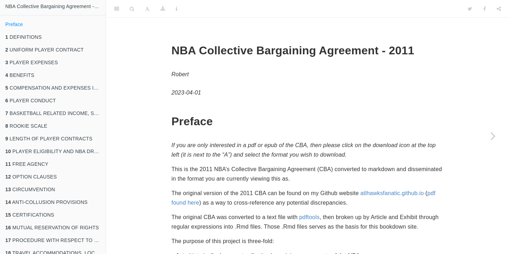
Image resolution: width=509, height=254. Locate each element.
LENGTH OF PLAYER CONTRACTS (49, 138)
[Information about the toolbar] (176, 9)
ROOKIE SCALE (26, 126)
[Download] (162, 9)
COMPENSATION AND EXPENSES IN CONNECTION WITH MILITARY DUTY (55, 88)
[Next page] (493, 136)
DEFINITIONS (23, 37)
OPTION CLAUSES (31, 177)
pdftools (309, 217)
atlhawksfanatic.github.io (392, 193)
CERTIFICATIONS (29, 215)
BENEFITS (19, 75)
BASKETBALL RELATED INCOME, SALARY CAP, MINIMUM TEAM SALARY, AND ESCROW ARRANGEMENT (55, 113)
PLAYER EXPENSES (31, 62)
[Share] (498, 9)
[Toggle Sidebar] (116, 9)
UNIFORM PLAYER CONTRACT (44, 50)
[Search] (132, 9)
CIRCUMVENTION (30, 189)
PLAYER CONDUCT (30, 100)
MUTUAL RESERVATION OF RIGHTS (52, 227)
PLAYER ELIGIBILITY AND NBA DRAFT (54, 151)
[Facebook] (484, 9)
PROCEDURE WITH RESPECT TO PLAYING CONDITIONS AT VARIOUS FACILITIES (55, 240)
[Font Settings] (147, 9)
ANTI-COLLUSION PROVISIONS (46, 202)
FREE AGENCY (26, 164)
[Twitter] (470, 9)
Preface (14, 24)
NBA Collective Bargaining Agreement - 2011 (55, 6)
